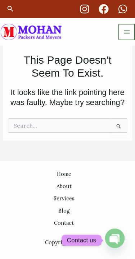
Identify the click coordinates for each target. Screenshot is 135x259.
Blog (64, 210)
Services (64, 198)
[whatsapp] (123, 9)
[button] (10, 9)
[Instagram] (85, 9)
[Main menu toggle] (126, 32)
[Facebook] (104, 9)
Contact (64, 222)
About (64, 186)
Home (64, 174)
